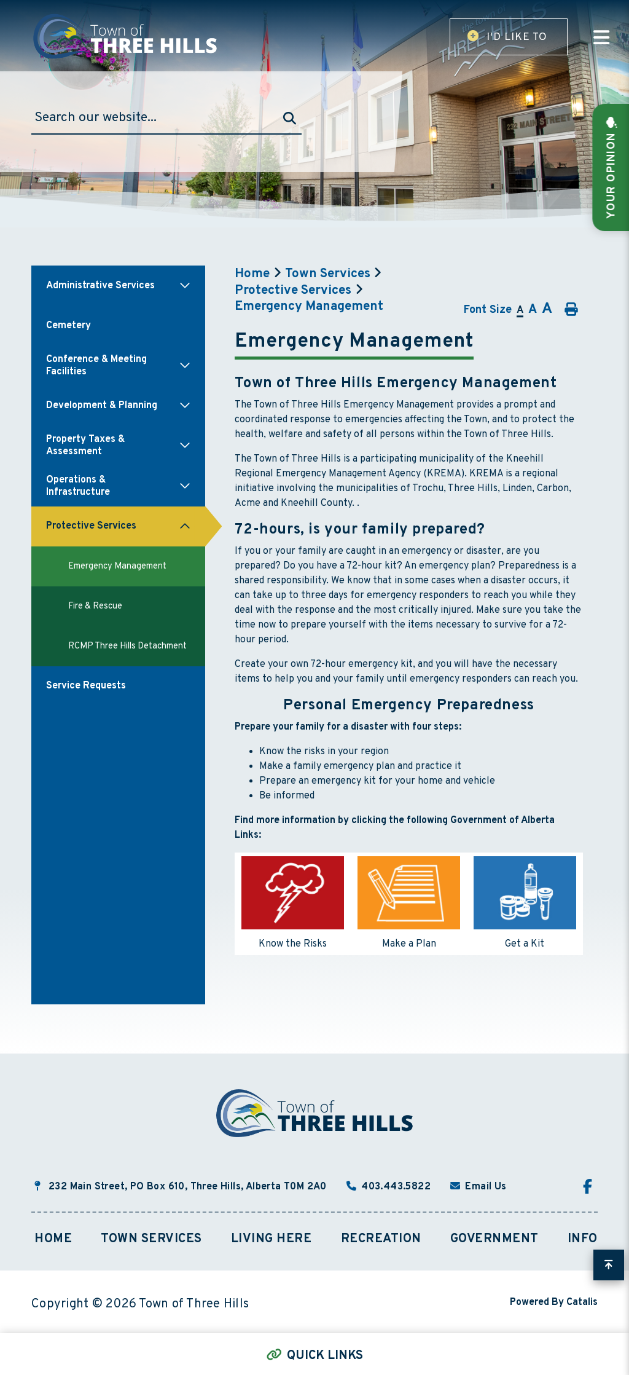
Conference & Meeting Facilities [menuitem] (96, 365)
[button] (185, 285)
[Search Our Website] (166, 118)
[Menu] (601, 39)
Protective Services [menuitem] (91, 526)
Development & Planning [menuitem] (101, 406)
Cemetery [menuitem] (68, 326)
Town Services (327, 274)
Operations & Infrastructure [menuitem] (78, 486)
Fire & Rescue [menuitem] (95, 606)
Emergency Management (309, 307)
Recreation (381, 1239)
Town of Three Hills (126, 36)
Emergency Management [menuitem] (117, 566)
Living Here (271, 1239)
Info (583, 1239)
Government (494, 1239)
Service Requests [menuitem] (86, 686)
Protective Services (293, 291)
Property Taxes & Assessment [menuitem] (85, 445)
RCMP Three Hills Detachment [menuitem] (127, 646)
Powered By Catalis (554, 1302)
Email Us (485, 1187)
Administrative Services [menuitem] (100, 286)
